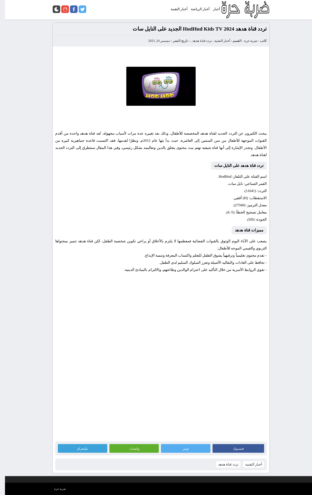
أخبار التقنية (217, 40)
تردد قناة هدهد (197, 40)
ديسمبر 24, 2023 (154, 40)
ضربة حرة (245, 40)
